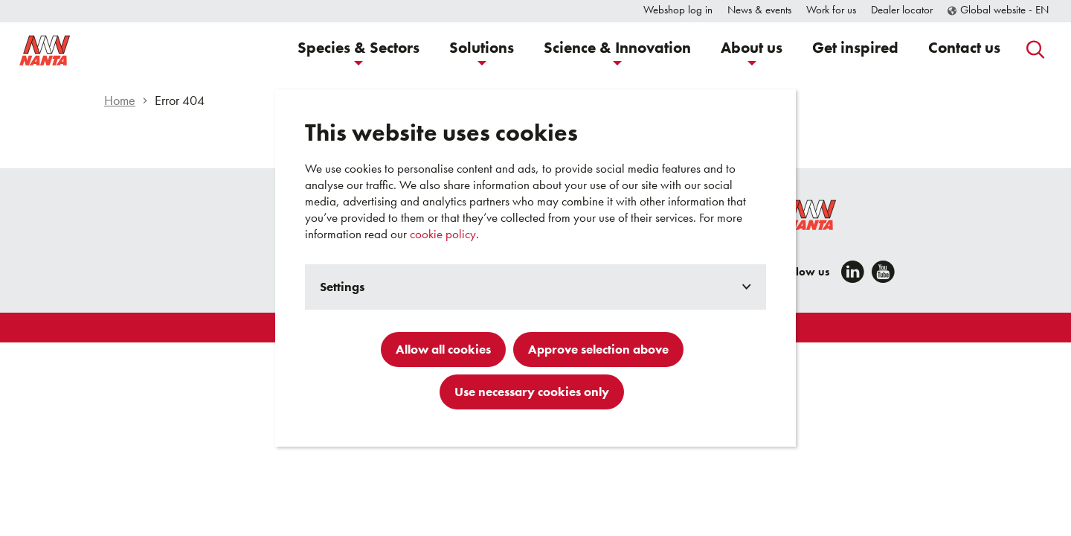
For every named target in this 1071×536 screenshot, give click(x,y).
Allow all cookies (443, 349)
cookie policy (443, 234)
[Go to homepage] (89, 50)
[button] (358, 49)
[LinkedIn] (852, 272)
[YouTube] (883, 272)
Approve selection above (598, 349)
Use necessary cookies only (531, 391)
